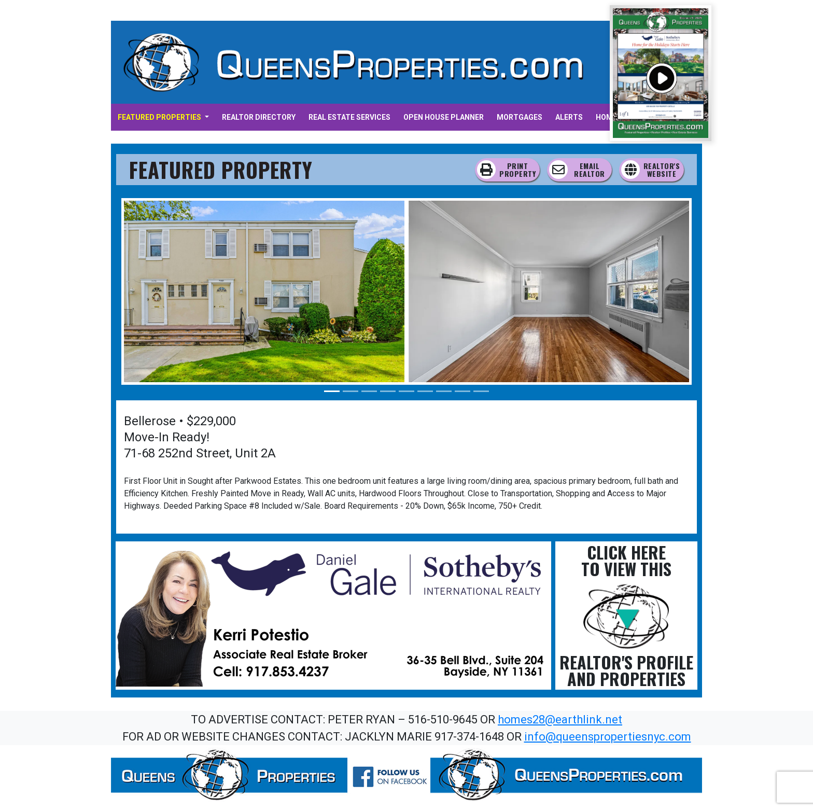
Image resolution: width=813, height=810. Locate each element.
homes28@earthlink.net (560, 719)
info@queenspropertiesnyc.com (607, 736)
